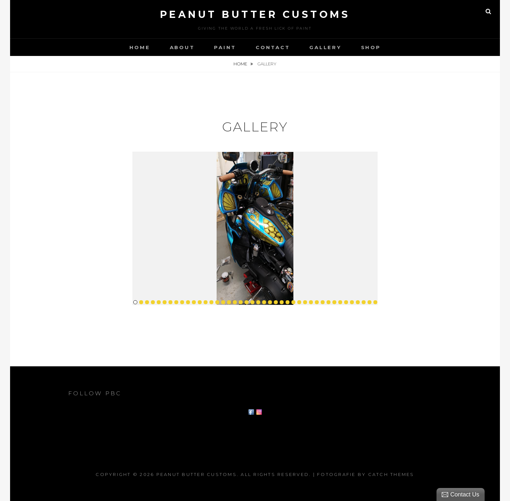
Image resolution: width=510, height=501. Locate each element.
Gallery (325, 47)
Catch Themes (391, 474)
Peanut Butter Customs (255, 14)
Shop (371, 47)
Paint (225, 47)
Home (139, 47)
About (182, 47)
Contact (273, 47)
